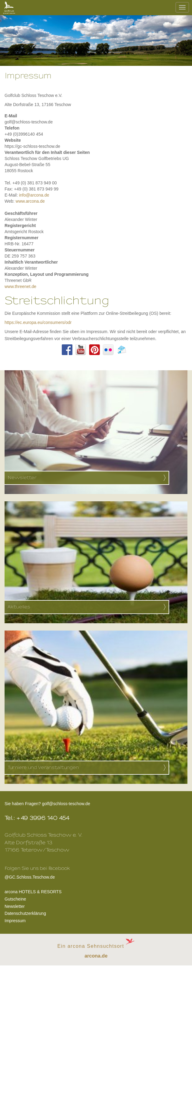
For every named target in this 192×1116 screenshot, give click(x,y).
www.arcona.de (30, 201)
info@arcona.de (34, 195)
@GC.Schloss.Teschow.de (37, 876)
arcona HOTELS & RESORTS (33, 891)
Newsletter (15, 906)
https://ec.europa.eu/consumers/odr (38, 322)
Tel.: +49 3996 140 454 (37, 818)
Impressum (15, 920)
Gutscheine (15, 899)
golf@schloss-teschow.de (66, 803)
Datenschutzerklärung (25, 913)
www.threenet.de (20, 286)
